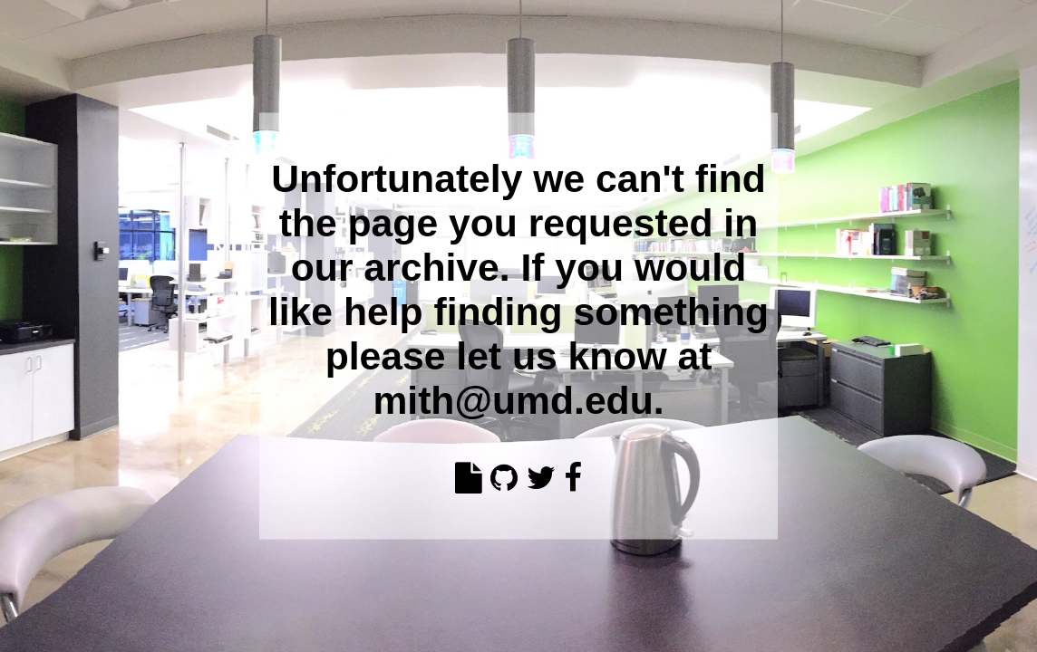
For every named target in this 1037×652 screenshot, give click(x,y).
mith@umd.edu (513, 399)
